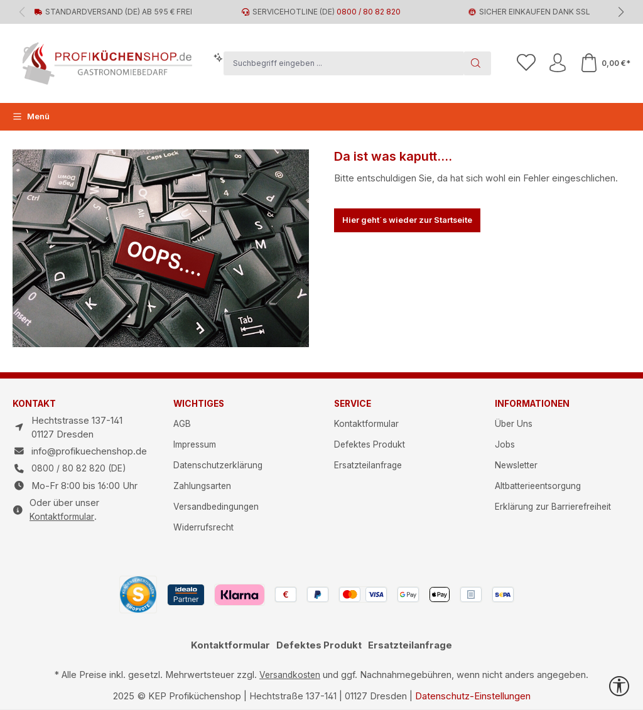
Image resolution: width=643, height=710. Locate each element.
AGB (182, 424)
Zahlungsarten (202, 486)
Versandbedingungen (216, 507)
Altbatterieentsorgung (538, 486)
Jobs (505, 444)
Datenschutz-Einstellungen (473, 696)
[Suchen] (477, 63)
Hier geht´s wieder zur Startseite (407, 220)
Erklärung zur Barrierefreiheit (553, 507)
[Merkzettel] (526, 63)
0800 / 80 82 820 (369, 11)
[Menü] (31, 117)
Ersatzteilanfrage (368, 465)
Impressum (194, 444)
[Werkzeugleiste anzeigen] (619, 686)
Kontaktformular (62, 517)
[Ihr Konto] (557, 63)
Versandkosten (289, 675)
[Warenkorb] (605, 63)
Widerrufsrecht (203, 527)
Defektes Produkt (369, 444)
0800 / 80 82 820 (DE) (78, 468)
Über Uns (513, 424)
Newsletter (516, 465)
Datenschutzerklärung (217, 465)
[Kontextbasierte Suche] (218, 58)
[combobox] (343, 63)
